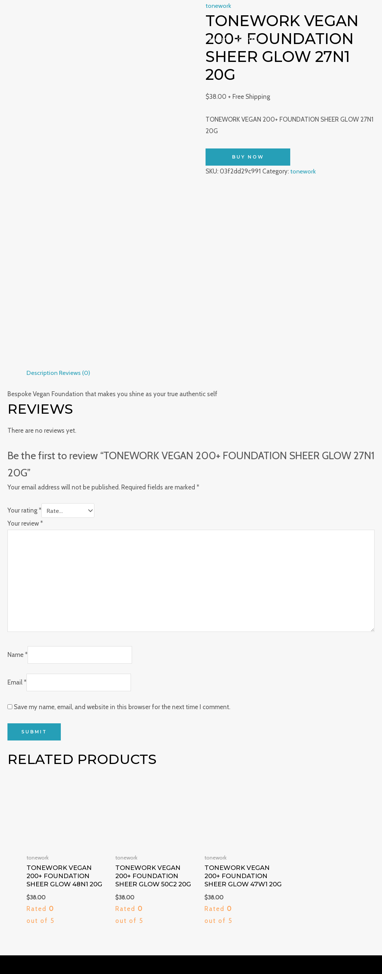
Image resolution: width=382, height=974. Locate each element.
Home (122, 40)
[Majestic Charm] (188, 14)
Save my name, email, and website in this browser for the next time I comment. (122, 519)
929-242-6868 (32, 817)
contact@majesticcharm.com (50, 841)
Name (17, 467)
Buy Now (248, 157)
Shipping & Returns (344, 817)
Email (16, 495)
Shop (146, 40)
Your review (25, 334)
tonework (303, 171)
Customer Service (347, 841)
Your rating (24, 321)
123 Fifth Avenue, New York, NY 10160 (62, 829)
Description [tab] (42, 183)
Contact (248, 40)
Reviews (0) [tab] (76, 183)
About (217, 40)
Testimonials (181, 40)
